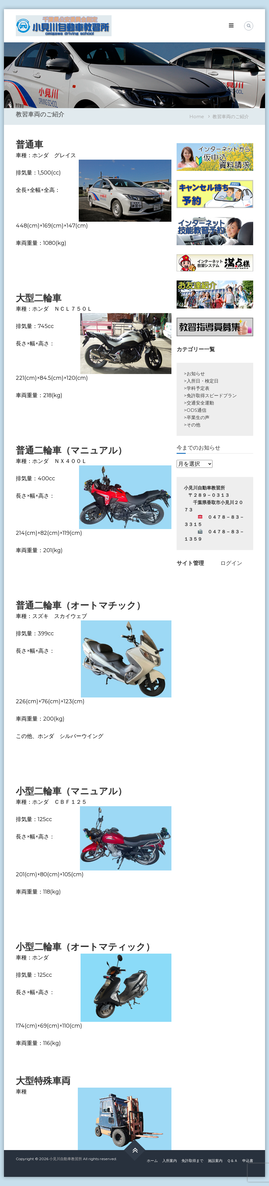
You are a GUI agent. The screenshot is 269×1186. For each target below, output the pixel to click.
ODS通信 (196, 410)
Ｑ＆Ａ (232, 1160)
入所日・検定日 (203, 381)
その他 (193, 425)
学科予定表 (198, 388)
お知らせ (196, 373)
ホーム (152, 1160)
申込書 (247, 1160)
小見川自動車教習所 (65, 1158)
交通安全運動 (200, 403)
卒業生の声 (198, 417)
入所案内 (169, 1160)
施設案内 (215, 1160)
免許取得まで (192, 1160)
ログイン (231, 563)
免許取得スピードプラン (212, 395)
